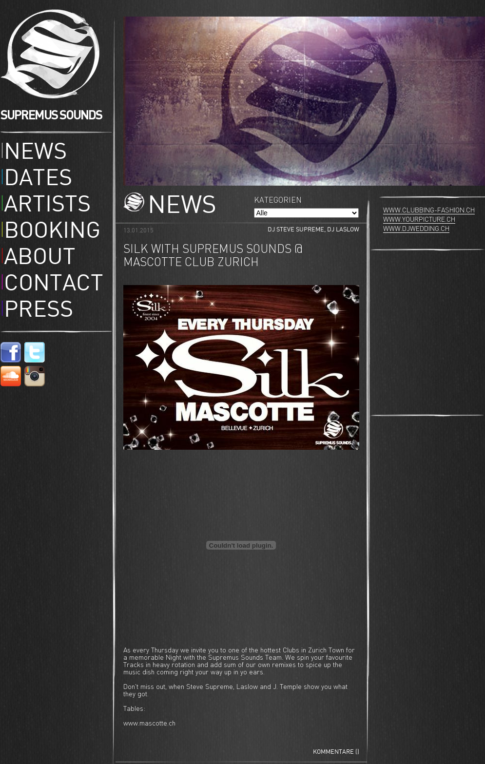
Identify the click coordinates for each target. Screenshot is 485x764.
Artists (47, 205)
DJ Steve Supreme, (297, 230)
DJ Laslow (343, 230)
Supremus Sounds (53, 53)
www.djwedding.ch (416, 229)
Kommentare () (336, 752)
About (40, 258)
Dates (38, 179)
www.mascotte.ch (149, 723)
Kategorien (278, 200)
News (35, 153)
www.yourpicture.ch (419, 219)
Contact (53, 284)
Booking (52, 232)
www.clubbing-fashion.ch (429, 210)
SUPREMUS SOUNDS (51, 115)
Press (38, 311)
